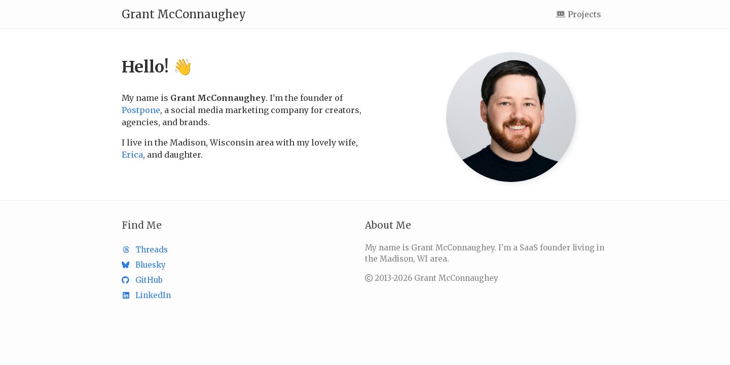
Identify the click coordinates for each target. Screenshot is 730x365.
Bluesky (144, 265)
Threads (145, 249)
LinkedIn (146, 295)
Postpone (141, 110)
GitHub (142, 280)
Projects (578, 14)
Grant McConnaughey (184, 14)
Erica (132, 155)
